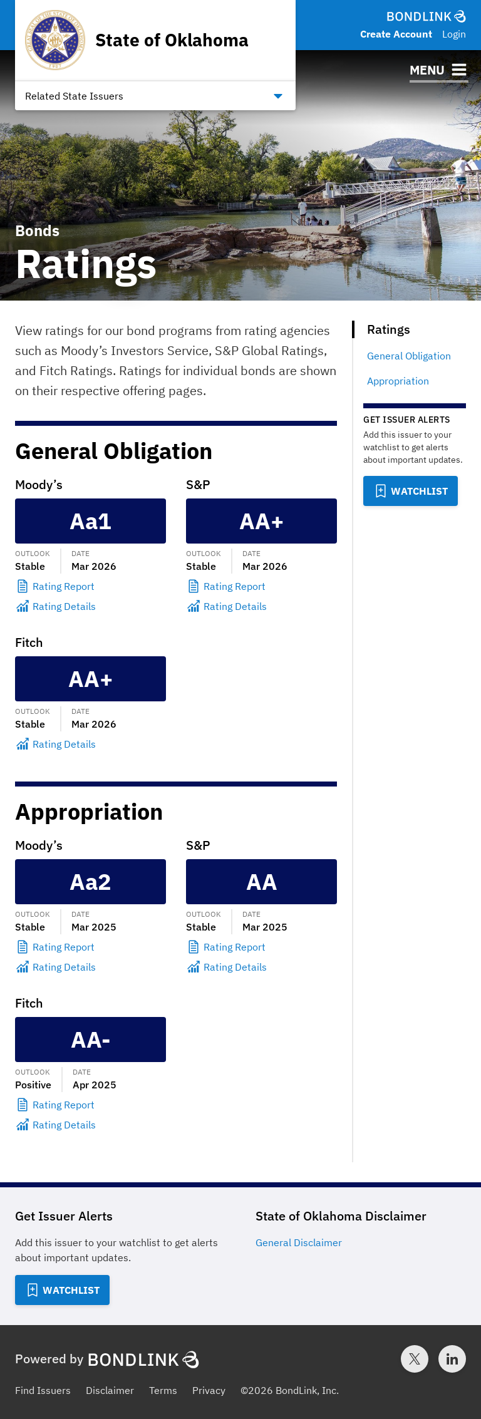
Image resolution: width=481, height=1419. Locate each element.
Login (454, 34)
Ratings (388, 329)
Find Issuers (43, 1390)
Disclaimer (110, 1390)
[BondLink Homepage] (426, 16)
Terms (163, 1390)
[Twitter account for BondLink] (414, 1359)
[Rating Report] (90, 586)
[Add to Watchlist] (410, 491)
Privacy (208, 1390)
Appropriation (398, 380)
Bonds (37, 230)
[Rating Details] (90, 606)
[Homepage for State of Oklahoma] (137, 40)
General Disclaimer (299, 1242)
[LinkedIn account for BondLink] (452, 1359)
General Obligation (409, 355)
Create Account (396, 34)
